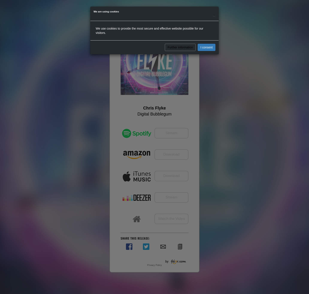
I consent (206, 47)
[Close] (214, 15)
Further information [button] (180, 47)
